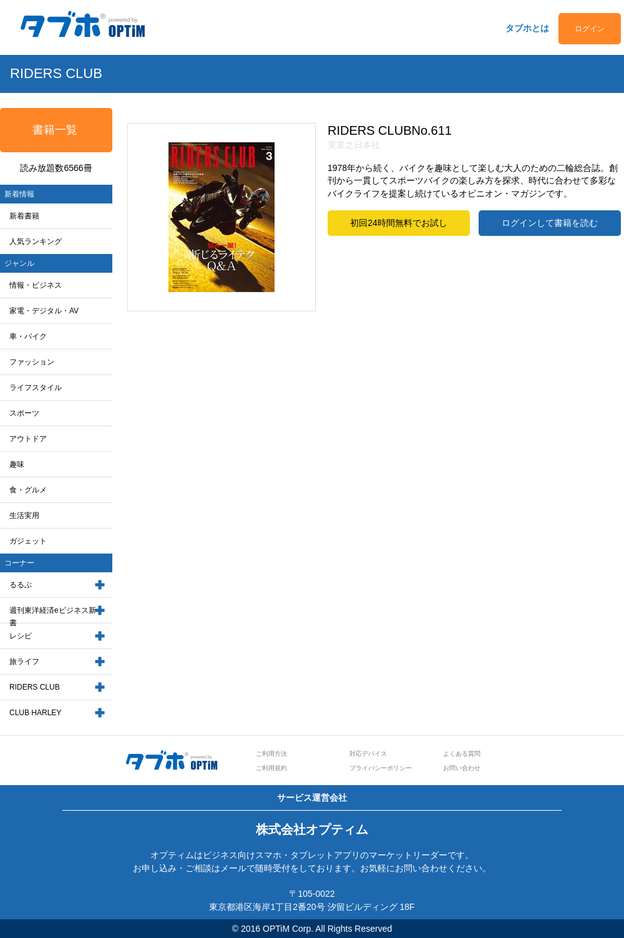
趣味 (16, 464)
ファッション (31, 362)
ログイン (590, 28)
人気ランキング (35, 241)
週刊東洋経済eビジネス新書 (52, 617)
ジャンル (19, 263)
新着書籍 (24, 216)
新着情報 (19, 194)
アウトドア (28, 438)
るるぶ (20, 584)
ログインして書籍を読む (550, 223)
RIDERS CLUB (34, 687)
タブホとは (527, 28)
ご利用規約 (271, 768)
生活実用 (24, 515)
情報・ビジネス (35, 285)
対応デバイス (368, 753)
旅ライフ (24, 661)
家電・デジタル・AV (44, 310)
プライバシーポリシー (380, 768)
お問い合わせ (461, 768)
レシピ (20, 636)
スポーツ (24, 413)
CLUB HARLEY (35, 712)
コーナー (19, 563)
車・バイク (28, 336)
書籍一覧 (54, 130)
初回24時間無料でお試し (398, 223)
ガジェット (28, 541)
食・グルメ (28, 490)
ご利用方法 (271, 753)
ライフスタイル (35, 387)
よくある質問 (461, 753)
